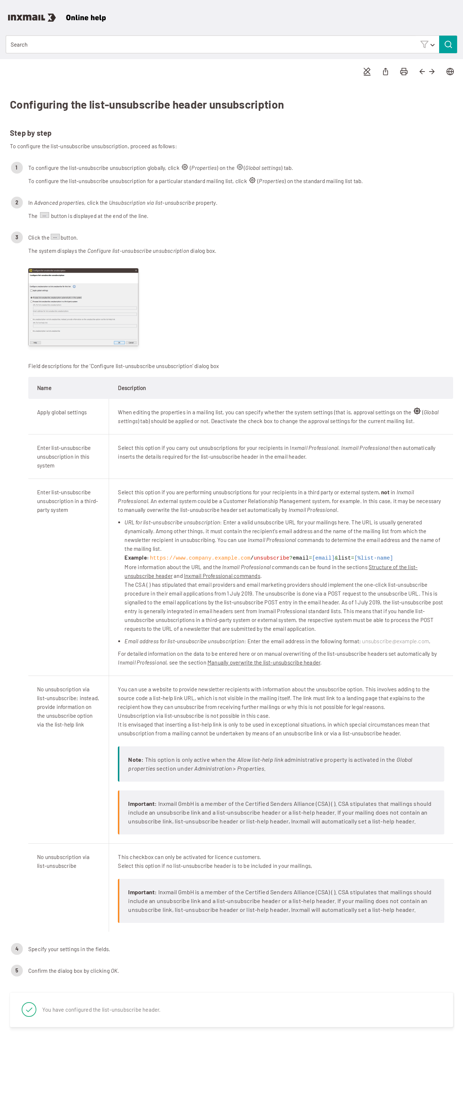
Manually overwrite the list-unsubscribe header (263, 662)
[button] (427, 44)
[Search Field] (231, 44)
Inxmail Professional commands (222, 575)
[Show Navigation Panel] (453, 13)
